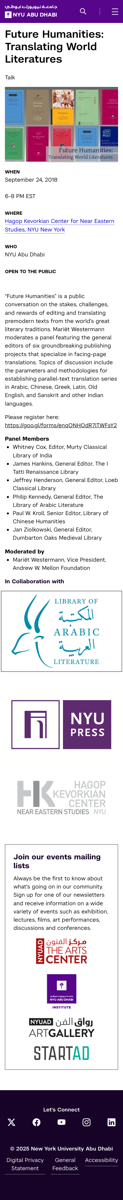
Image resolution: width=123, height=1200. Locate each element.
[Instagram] (86, 1122)
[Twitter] (11, 1122)
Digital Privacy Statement (25, 1164)
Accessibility (101, 1160)
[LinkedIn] (111, 1122)
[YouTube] (61, 1122)
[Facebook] (36, 1122)
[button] (83, 11)
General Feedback (65, 1164)
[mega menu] (113, 11)
